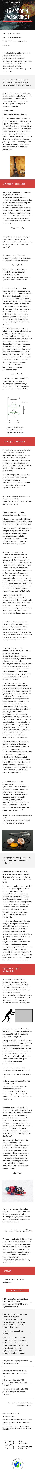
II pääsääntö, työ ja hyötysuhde (15, 41)
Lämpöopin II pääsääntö (12, 37)
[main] (17, 14)
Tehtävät (6, 45)
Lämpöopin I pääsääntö (12, 33)
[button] (2, 2)
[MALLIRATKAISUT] (17, 1290)
